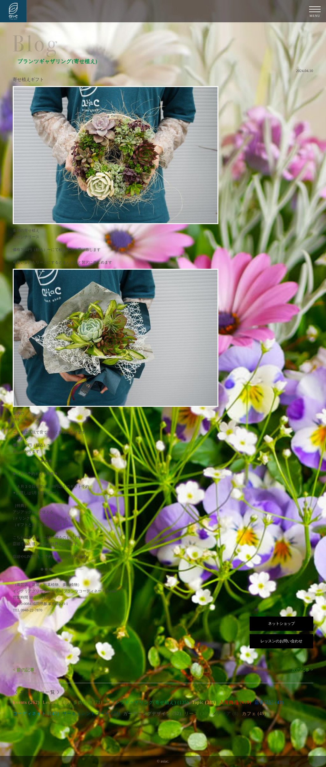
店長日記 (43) (269, 702)
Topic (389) (204, 702)
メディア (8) (225, 713)
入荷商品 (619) (235, 702)
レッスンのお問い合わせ (281, 641)
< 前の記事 (23, 670)
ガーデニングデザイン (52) (152, 713)
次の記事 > (302, 670)
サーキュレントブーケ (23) (91, 713)
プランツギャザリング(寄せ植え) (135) (147, 702)
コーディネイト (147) (36, 713)
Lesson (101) (56, 702)
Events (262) (26, 702)
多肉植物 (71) (88, 702)
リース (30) (196, 713)
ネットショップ (281, 623)
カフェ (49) (254, 713)
